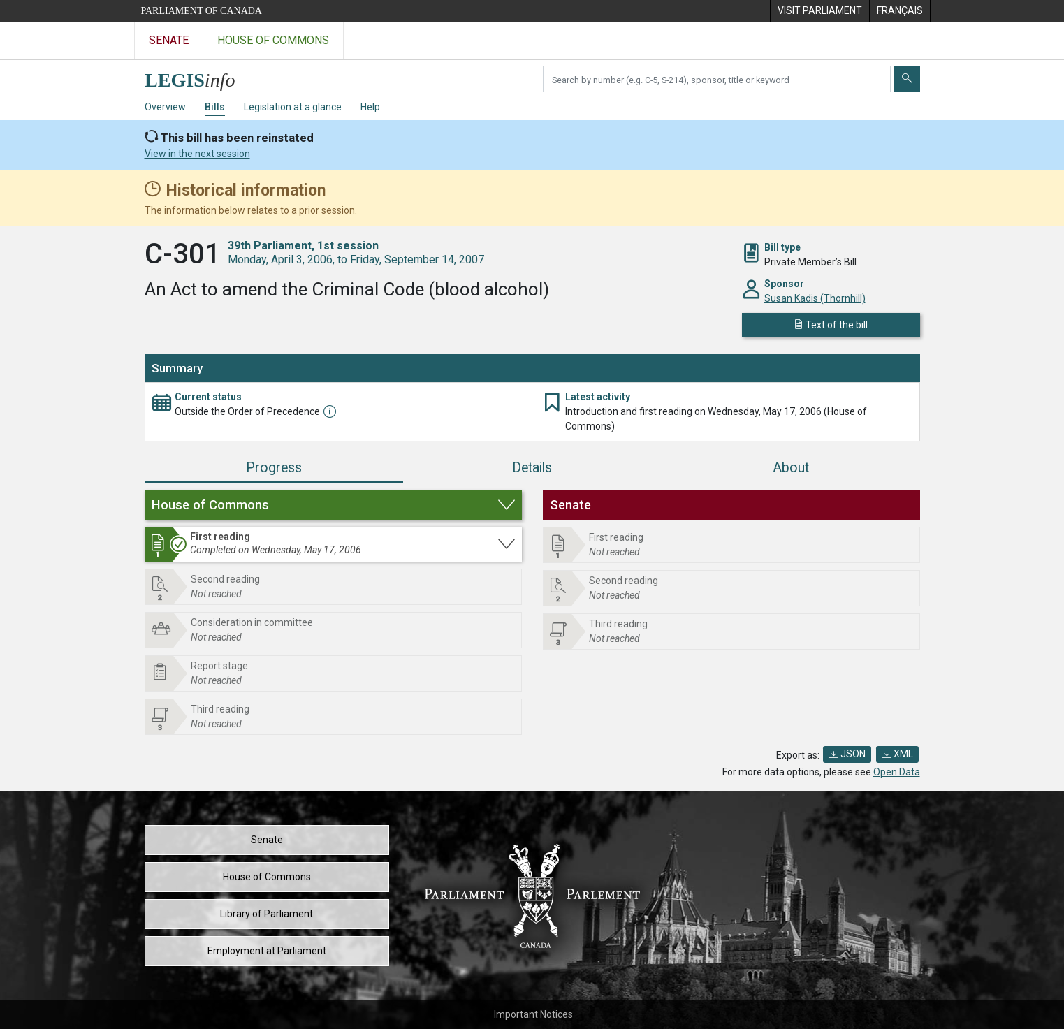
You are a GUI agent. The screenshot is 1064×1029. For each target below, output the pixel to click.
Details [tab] (532, 468)
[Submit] (907, 79)
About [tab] (791, 468)
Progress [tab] (274, 468)
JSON (847, 753)
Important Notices (533, 1014)
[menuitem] (819, 11)
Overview (165, 106)
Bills (215, 106)
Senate (267, 839)
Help (370, 106)
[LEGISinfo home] (198, 76)
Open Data (896, 772)
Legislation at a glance (293, 106)
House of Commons (267, 876)
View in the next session (197, 153)
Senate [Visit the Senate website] (169, 40)
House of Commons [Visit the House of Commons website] (273, 40)
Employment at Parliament (266, 950)
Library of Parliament (266, 913)
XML (897, 753)
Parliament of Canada (201, 11)
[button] (333, 505)
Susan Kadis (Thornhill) (815, 298)
